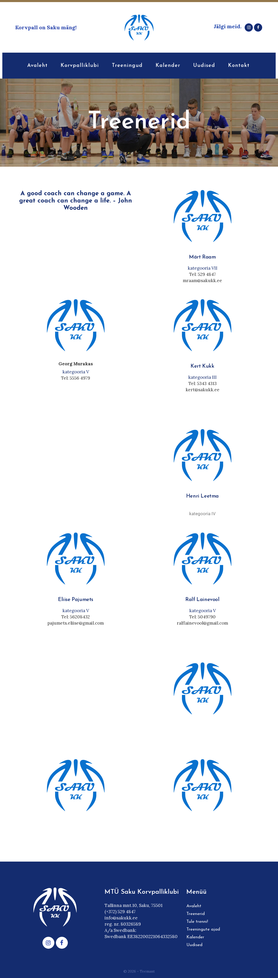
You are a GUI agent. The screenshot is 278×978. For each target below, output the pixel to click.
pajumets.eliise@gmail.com (75, 623)
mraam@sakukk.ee (202, 280)
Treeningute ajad (203, 929)
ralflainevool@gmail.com (202, 623)
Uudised (194, 945)
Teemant (147, 971)
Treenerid (195, 914)
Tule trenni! (197, 921)
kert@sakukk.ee (203, 390)
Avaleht (193, 906)
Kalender (195, 937)
